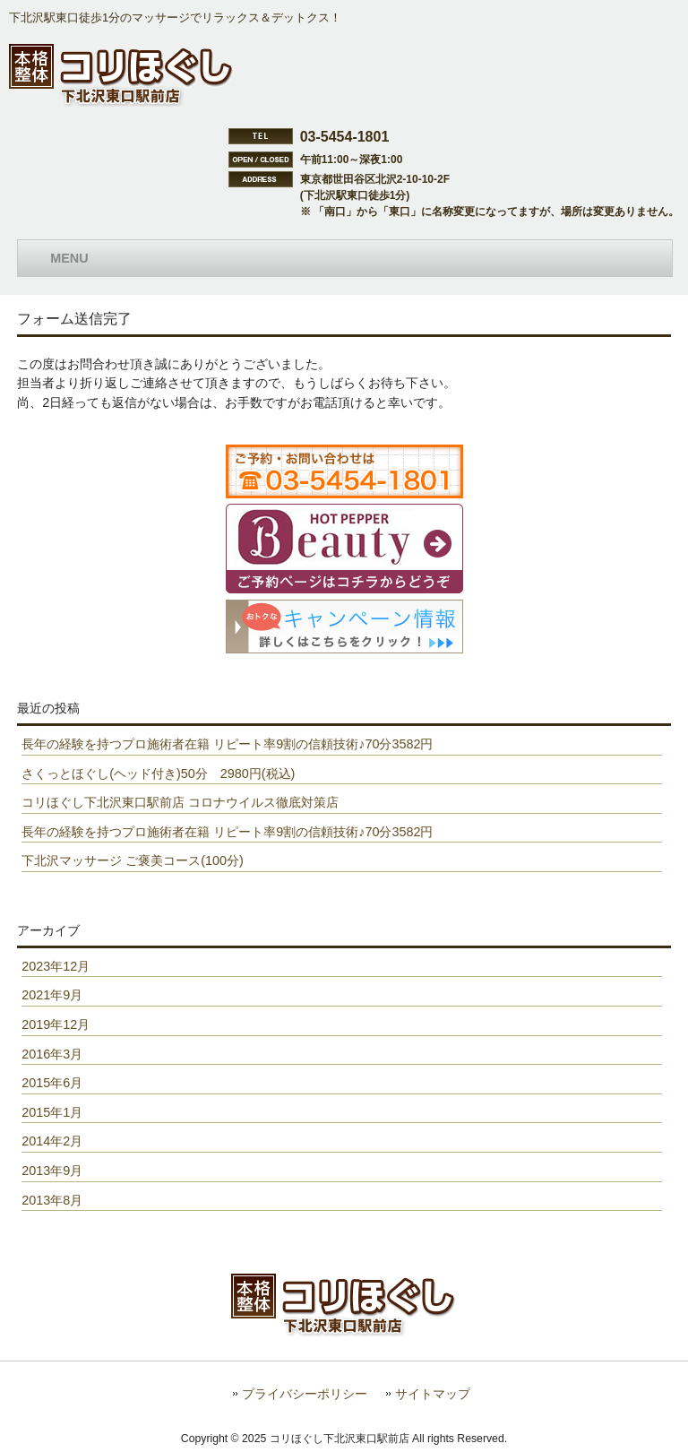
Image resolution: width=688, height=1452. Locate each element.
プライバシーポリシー (304, 1394)
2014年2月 (52, 1141)
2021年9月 (52, 995)
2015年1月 (52, 1112)
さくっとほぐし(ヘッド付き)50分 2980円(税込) (158, 773)
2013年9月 (52, 1170)
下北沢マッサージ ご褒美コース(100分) (133, 860)
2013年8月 (52, 1200)
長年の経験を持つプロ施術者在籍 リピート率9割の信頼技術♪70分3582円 (227, 744)
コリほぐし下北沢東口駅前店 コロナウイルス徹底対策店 (180, 802)
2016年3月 (52, 1054)
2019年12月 (56, 1024)
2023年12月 (56, 966)
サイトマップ (432, 1394)
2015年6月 (52, 1083)
